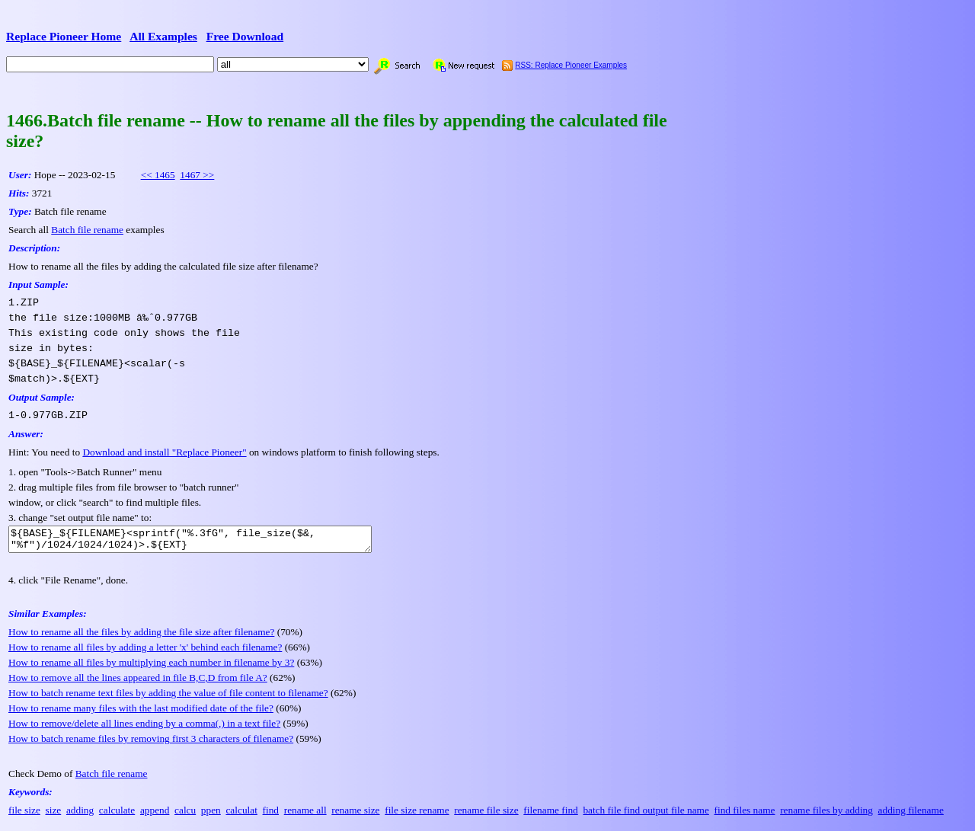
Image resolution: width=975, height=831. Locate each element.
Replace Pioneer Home (63, 36)
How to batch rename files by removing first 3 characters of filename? (150, 743)
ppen (211, 814)
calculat (241, 814)
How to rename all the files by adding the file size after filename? (141, 636)
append (155, 814)
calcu (185, 814)
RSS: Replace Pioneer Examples (571, 65)
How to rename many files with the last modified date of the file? (140, 712)
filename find (550, 814)
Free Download (245, 36)
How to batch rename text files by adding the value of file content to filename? (168, 697)
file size (24, 814)
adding (80, 814)
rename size (355, 814)
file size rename (417, 814)
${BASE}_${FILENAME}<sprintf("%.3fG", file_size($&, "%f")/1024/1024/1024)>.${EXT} (211, 542)
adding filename (911, 814)
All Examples (163, 36)
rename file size (486, 814)
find (271, 814)
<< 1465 (158, 175)
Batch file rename (87, 229)
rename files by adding (826, 814)
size (54, 814)
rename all (305, 814)
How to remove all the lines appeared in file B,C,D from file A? (137, 682)
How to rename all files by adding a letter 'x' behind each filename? (145, 651)
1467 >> (197, 175)
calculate (117, 814)
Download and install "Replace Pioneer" (164, 452)
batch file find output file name (645, 814)
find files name (744, 814)
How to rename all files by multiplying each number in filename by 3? (151, 667)
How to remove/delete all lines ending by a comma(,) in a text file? (144, 728)
